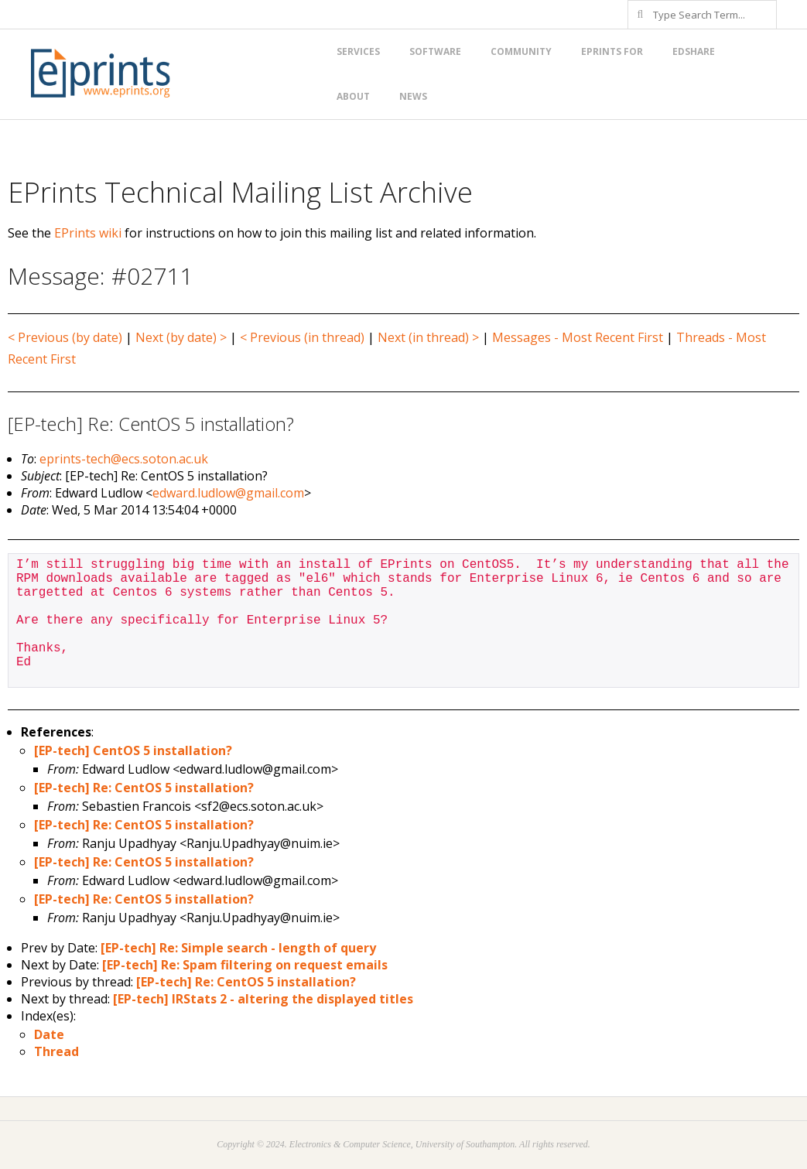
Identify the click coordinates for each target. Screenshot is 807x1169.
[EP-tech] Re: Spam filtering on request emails (245, 964)
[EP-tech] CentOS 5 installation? (133, 750)
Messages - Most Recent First (577, 337)
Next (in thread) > (428, 337)
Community (521, 51)
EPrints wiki (87, 232)
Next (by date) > (181, 337)
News (413, 96)
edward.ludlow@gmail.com (228, 492)
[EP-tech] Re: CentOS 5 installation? (144, 787)
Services (358, 51)
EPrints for (612, 51)
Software (435, 51)
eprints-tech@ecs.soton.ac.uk (123, 458)
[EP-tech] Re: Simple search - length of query (238, 947)
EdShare (693, 51)
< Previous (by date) (65, 337)
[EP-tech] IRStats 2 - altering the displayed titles (263, 998)
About (353, 96)
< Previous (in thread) (302, 337)
